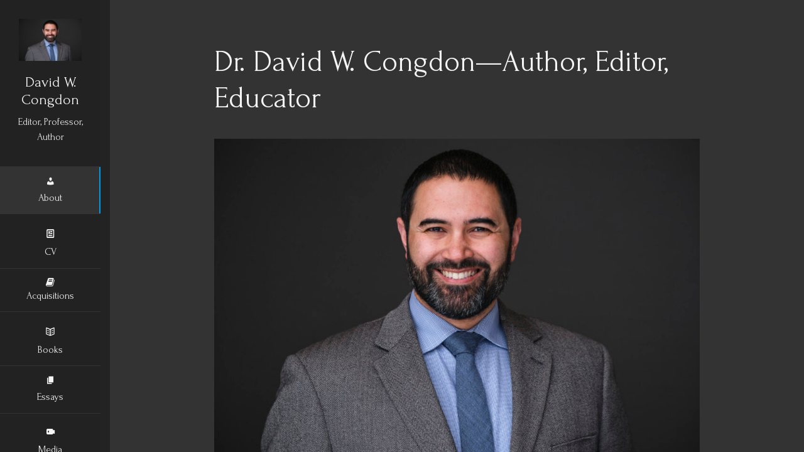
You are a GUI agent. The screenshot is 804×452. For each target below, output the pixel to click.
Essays (50, 390)
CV (51, 242)
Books (50, 340)
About (50, 191)
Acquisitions (50, 291)
